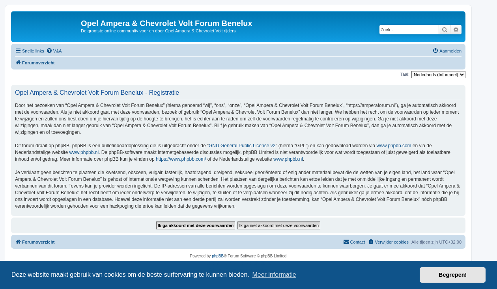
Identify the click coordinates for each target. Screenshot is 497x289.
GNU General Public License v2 (242, 145)
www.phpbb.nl (84, 152)
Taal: (404, 74)
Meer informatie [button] (274, 274)
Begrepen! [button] (453, 275)
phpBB (218, 256)
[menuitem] (54, 51)
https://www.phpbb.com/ (181, 159)
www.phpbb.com (394, 145)
